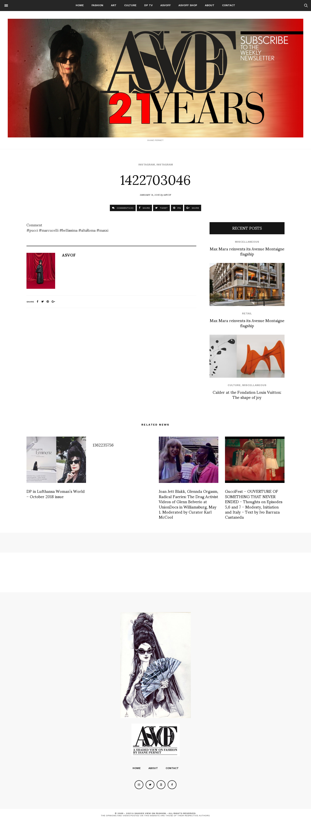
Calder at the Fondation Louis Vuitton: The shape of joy (247, 394)
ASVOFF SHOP (187, 5)
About (209, 5)
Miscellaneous (247, 241)
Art (113, 5)
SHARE (144, 208)
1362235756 (103, 444)
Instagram (146, 164)
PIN (177, 208)
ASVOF (167, 194)
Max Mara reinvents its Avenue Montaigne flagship (247, 251)
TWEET (161, 208)
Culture (130, 5)
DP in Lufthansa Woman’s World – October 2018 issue (55, 493)
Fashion (97, 5)
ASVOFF (165, 5)
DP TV (148, 5)
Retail (247, 313)
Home (80, 5)
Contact (228, 5)
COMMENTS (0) (122, 208)
